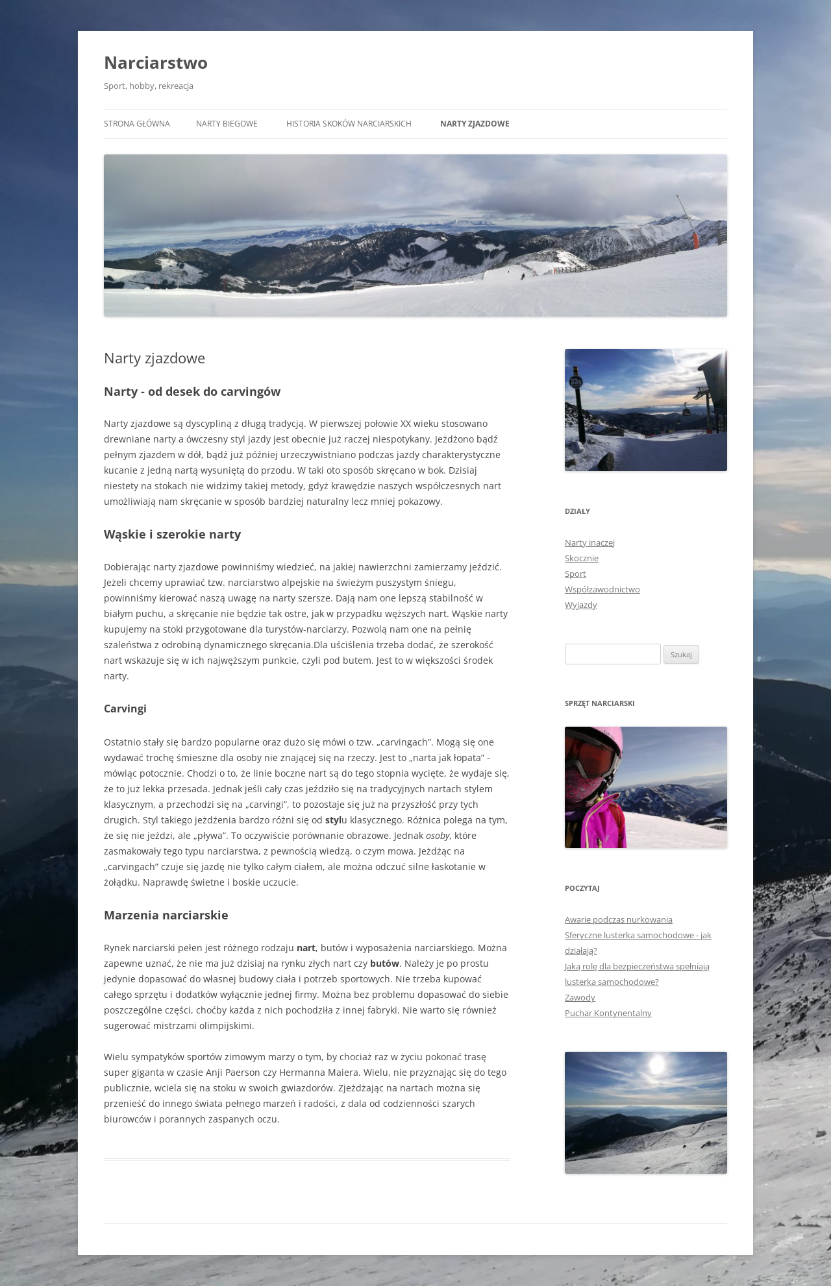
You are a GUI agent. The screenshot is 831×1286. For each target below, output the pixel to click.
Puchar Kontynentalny (608, 1013)
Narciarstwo (156, 62)
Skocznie (582, 558)
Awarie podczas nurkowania (619, 919)
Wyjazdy (581, 605)
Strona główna (137, 123)
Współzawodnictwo (602, 589)
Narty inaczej (590, 542)
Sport (575, 573)
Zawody (580, 997)
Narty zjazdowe (475, 123)
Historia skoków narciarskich (349, 123)
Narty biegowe (227, 123)
